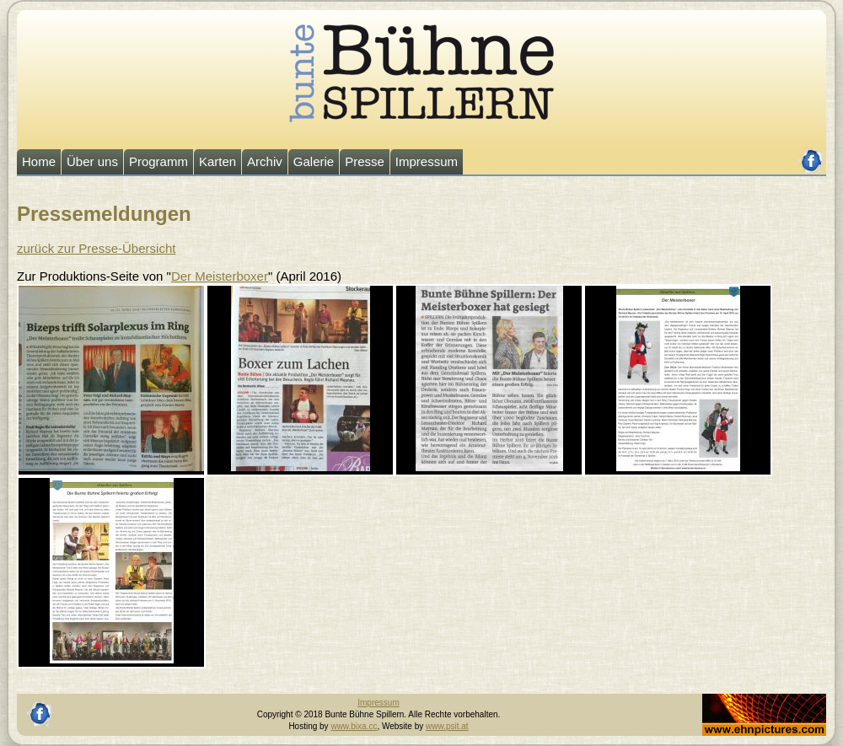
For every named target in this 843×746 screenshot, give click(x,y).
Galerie (313, 161)
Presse (364, 161)
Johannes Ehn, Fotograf (747, 699)
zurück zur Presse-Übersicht (96, 248)
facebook (811, 154)
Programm (158, 161)
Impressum (426, 161)
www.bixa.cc (353, 726)
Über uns (92, 161)
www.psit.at (447, 726)
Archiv (264, 161)
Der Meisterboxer (219, 276)
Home (39, 161)
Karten (217, 161)
